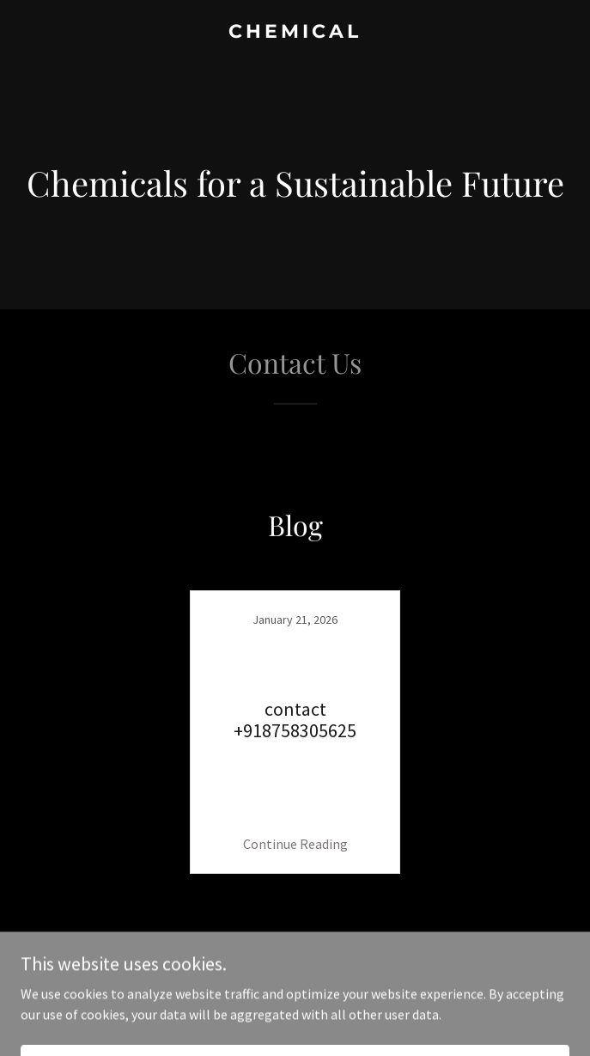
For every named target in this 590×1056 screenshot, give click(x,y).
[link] (295, 32)
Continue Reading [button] (295, 843)
